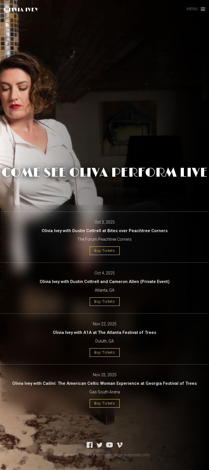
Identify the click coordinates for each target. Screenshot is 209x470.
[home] (20, 10)
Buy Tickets (104, 251)
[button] (193, 9)
